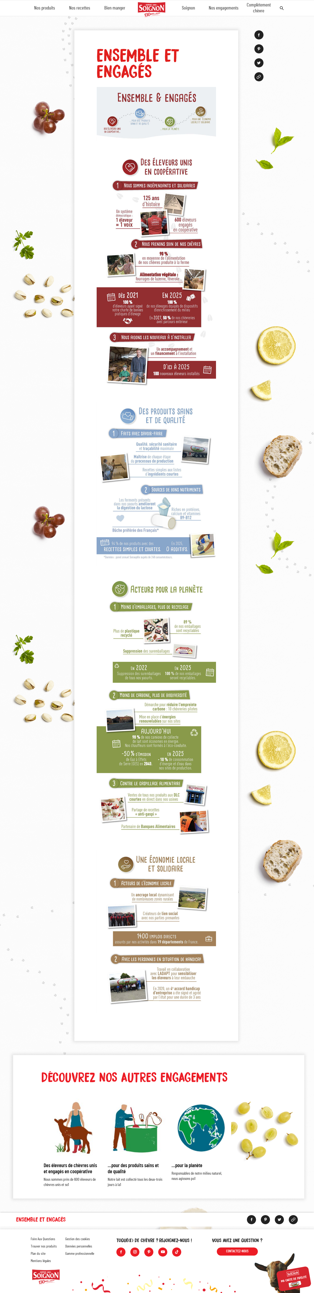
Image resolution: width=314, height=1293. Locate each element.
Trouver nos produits (44, 1246)
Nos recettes (79, 8)
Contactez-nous (237, 1251)
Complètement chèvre (259, 8)
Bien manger (114, 8)
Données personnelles (78, 1246)
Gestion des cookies (77, 1239)
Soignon (188, 8)
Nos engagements (223, 8)
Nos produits (44, 8)
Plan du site (38, 1254)
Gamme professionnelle (79, 1254)
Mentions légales (41, 1261)
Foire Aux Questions (43, 1239)
